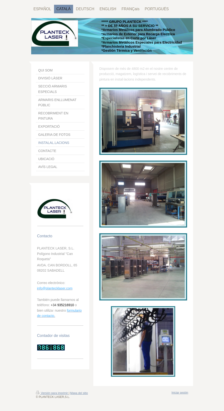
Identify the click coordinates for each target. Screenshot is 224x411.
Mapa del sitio (79, 393)
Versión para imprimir (52, 393)
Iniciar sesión (179, 392)
